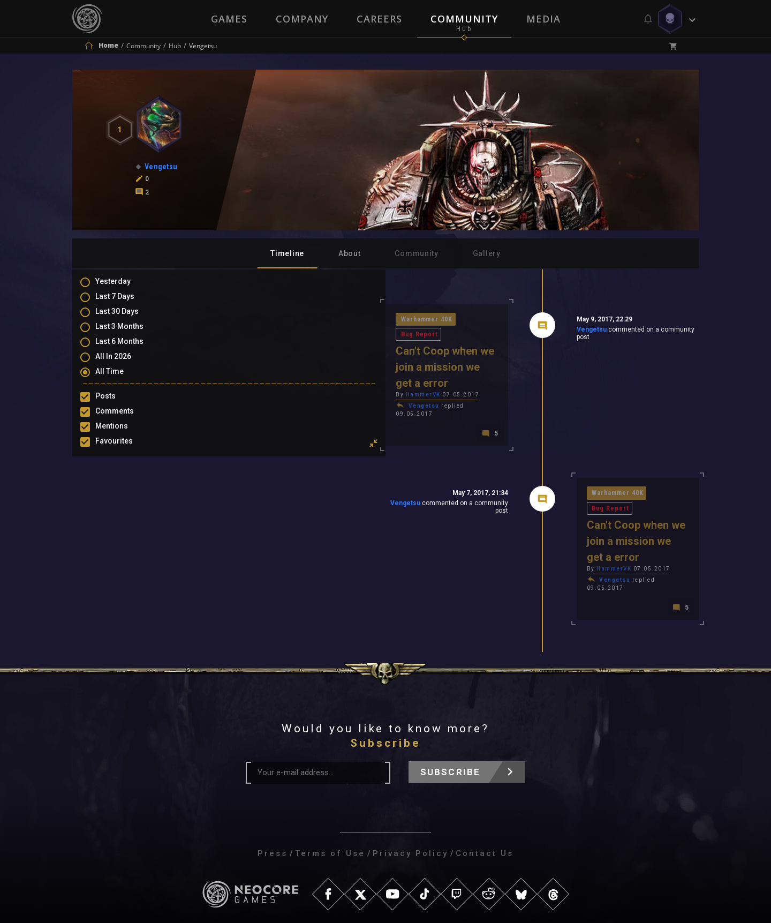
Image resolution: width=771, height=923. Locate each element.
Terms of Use (330, 780)
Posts (116, 406)
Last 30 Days (127, 318)
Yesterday (123, 287)
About (349, 253)
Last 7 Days (125, 303)
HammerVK (271, 365)
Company (301, 18)
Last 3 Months (130, 334)
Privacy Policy (410, 780)
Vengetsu (515, 331)
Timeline (287, 253)
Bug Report (336, 320)
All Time (120, 381)
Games (228, 18)
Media (544, 18)
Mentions (122, 437)
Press (273, 780)
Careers (379, 18)
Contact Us (484, 780)
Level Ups (122, 468)
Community (464, 18)
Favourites (124, 452)
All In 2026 (124, 365)
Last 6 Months (130, 350)
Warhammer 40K (276, 320)
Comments (125, 421)
